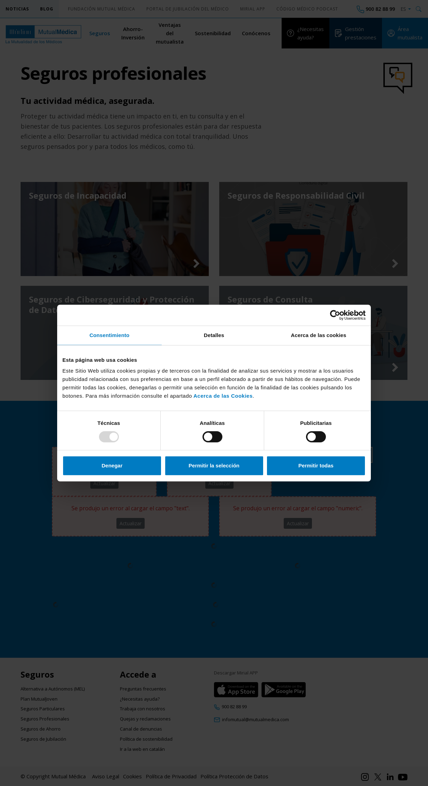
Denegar (111, 465)
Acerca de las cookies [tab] (318, 335)
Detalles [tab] (214, 335)
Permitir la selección (214, 465)
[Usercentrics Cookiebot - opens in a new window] (335, 315)
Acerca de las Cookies (222, 396)
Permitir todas (316, 465)
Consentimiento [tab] (110, 335)
